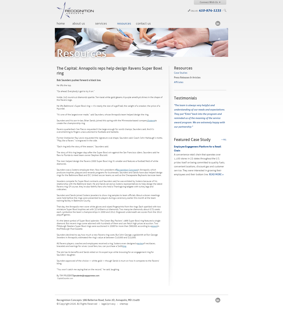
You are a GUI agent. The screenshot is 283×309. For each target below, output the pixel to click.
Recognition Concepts (127, 170)
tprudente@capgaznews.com (86, 276)
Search (225, 10)
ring (124, 246)
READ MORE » (216, 174)
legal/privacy (108, 304)
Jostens (151, 120)
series (140, 243)
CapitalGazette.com (65, 278)
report (154, 226)
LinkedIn (217, 23)
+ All (223, 139)
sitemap (124, 304)
